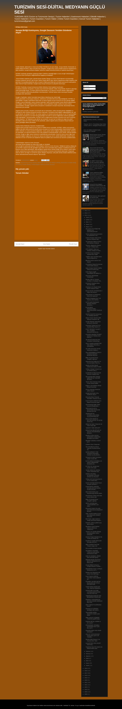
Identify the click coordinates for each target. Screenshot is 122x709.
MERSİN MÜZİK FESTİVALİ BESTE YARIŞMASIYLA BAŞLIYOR (93, 561)
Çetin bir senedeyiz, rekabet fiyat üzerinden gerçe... (93, 556)
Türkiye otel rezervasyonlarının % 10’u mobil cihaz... (94, 479)
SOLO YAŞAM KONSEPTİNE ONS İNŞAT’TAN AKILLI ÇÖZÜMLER (94, 345)
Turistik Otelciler (26, 164)
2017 (86, 673)
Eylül (87, 658)
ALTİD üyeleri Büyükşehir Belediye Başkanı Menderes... (92, 303)
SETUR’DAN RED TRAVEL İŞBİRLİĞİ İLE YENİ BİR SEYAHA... (93, 378)
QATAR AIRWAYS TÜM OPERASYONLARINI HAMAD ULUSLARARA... (93, 453)
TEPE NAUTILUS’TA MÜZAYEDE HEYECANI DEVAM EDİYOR (93, 410)
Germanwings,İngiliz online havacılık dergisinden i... (93, 405)
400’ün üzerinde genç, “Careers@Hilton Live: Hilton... (92, 505)
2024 (86, 689)
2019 (86, 677)
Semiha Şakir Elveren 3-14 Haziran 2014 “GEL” (93, 640)
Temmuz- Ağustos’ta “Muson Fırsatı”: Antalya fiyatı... (93, 246)
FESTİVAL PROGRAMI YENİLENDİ (92, 276)
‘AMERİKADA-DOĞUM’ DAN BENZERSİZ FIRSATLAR (93, 596)
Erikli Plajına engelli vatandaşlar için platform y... (94, 272)
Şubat (87, 219)
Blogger (77, 705)
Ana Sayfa (46, 244)
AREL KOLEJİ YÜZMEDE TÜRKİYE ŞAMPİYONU (93, 618)
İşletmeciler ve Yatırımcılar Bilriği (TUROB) (48, 162)
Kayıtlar (86, 86)
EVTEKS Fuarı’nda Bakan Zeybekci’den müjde (93, 253)
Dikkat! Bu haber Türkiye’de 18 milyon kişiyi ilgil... (94, 424)
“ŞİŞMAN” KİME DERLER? (93, 428)
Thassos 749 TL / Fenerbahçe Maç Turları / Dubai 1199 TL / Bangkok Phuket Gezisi (95, 124)
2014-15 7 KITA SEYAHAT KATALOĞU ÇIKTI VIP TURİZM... (93, 636)
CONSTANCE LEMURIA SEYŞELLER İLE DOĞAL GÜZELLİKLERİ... (93, 488)
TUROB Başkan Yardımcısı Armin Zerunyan (43, 164)
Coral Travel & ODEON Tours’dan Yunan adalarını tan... (93, 578)
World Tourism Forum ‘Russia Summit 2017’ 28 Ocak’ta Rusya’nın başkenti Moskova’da (98, 137)
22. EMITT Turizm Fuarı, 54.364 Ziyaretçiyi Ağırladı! (97, 161)
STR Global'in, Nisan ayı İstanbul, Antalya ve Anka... (93, 249)
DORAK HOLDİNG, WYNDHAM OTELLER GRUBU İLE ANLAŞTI (92, 475)
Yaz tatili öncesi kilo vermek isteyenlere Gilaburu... (93, 349)
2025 (86, 692)
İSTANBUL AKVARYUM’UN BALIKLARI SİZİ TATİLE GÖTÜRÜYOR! (93, 583)
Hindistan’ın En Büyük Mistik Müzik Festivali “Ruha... (93, 287)
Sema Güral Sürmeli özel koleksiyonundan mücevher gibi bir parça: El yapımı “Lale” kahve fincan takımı (98, 150)
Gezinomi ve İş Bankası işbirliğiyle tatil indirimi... (92, 609)
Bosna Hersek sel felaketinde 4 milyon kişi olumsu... (94, 291)
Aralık (87, 665)
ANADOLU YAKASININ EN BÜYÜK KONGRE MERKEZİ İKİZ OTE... (94, 601)
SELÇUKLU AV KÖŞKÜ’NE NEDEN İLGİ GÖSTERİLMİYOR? (93, 230)
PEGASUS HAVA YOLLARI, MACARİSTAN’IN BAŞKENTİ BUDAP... (94, 510)
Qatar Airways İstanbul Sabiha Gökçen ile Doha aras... (94, 268)
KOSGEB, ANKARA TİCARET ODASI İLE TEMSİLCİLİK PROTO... (94, 336)
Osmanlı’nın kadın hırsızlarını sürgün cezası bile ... (93, 458)
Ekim (87, 660)
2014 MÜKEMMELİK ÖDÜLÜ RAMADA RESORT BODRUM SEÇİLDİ (93, 354)
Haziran (88, 651)
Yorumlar (87, 88)
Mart (87, 222)
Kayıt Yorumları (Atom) (49, 248)
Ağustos (88, 656)
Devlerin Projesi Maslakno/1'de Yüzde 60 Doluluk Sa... (94, 537)
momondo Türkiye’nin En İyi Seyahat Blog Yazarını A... (93, 326)
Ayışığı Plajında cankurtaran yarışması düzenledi (93, 322)
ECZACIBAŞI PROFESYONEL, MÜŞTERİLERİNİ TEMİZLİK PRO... (94, 309)
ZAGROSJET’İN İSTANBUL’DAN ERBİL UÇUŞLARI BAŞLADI (92, 415)
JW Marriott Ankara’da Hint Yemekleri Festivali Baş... (93, 340)
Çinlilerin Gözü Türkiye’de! (93, 444)
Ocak (87, 217)
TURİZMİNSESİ (88, 109)
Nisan (87, 224)
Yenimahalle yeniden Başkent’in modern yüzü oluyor (93, 614)
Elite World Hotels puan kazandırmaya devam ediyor (94, 492)
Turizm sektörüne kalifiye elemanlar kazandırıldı (96, 173)
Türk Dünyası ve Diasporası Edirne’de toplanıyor (93, 295)
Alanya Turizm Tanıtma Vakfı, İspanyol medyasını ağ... (93, 318)
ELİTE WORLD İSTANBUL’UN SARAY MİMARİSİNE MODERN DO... (94, 462)
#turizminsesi (24, 162)
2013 (86, 213)
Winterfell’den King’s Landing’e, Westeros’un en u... (94, 569)
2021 (86, 682)
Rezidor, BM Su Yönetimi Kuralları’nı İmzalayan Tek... (94, 280)
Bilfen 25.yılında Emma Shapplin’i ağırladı (92, 500)
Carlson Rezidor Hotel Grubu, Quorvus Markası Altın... (93, 238)
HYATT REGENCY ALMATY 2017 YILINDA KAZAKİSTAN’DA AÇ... (93, 331)
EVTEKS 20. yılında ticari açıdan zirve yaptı (92, 467)
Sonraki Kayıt (20, 244)
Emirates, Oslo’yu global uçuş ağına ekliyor (93, 523)
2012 (86, 210)
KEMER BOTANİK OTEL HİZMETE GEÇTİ (92, 394)
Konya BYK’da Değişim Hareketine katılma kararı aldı (98, 185)
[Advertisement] (46, 227)
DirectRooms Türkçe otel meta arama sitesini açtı (94, 496)
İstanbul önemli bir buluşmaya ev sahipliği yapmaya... (94, 314)
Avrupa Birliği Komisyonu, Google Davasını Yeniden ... (94, 565)
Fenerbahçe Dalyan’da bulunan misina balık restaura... (94, 265)
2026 (86, 694)
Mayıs (87, 226)
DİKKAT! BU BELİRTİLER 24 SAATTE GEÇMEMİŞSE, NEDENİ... (93, 432)
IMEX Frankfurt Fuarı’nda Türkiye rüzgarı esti (92, 545)
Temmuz (88, 653)
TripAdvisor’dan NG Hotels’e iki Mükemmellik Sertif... (94, 647)
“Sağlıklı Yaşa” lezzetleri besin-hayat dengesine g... (94, 257)
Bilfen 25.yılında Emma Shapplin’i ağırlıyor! (92, 358)
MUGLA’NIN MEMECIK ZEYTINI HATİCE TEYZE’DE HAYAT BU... (94, 420)
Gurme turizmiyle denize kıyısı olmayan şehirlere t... (94, 483)
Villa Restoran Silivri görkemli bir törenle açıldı (97, 196)
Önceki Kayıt (73, 244)
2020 (86, 680)
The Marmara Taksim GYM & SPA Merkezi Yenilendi (93, 242)
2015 (86, 668)
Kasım (88, 663)
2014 (86, 215)
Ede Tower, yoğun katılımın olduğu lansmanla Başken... (94, 519)
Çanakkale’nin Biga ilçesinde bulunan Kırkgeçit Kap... (93, 373)
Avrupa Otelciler (32, 162)
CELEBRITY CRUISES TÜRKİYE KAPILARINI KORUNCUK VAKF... (92, 552)
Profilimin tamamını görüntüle (90, 111)
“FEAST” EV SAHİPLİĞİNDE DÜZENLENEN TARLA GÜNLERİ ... (93, 533)
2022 (86, 684)
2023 (86, 687)
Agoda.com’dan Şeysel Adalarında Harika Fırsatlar (93, 366)
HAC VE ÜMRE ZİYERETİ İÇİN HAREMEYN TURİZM (92, 130)
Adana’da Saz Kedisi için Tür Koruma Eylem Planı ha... (93, 362)
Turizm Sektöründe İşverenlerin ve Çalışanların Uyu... (94, 234)
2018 (86, 675)
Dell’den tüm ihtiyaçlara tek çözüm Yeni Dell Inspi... (93, 573)
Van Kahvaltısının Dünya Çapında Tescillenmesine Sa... (93, 448)
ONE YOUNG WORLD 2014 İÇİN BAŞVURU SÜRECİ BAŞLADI (93, 515)
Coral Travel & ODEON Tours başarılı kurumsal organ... (93, 401)
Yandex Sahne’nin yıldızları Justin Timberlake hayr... (93, 470)
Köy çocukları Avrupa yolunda (93, 548)
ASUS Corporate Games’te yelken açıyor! (93, 390)
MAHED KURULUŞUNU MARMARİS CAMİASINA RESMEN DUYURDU (93, 437)
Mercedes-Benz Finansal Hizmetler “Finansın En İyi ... (94, 397)
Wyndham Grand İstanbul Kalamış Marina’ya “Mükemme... (92, 528)
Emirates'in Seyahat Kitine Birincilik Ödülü (93, 284)
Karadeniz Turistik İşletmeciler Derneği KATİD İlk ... (94, 541)
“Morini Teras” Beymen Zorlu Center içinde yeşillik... (93, 382)
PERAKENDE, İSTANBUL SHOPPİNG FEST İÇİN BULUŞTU (92, 626)
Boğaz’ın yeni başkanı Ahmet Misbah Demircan (93, 386)
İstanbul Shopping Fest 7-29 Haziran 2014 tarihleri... (93, 299)
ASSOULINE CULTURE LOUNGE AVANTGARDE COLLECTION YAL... (93, 592)
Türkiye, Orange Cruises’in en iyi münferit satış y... (94, 369)
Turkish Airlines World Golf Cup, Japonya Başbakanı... (93, 587)
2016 (86, 670)
